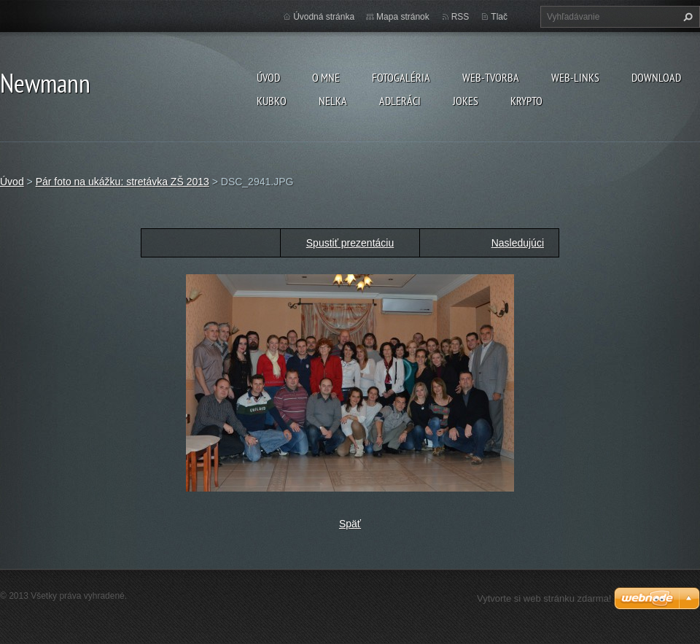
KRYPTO (526, 100)
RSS (460, 17)
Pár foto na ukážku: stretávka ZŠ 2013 (122, 181)
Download (656, 77)
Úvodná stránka (323, 17)
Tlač (499, 17)
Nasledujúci (517, 243)
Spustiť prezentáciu (350, 243)
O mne (326, 77)
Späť (350, 523)
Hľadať (686, 17)
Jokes (465, 100)
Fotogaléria (401, 77)
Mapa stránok (402, 17)
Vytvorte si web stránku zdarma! (544, 598)
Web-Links (575, 77)
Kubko (272, 100)
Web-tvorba (490, 77)
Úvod (268, 77)
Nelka (333, 100)
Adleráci (400, 100)
